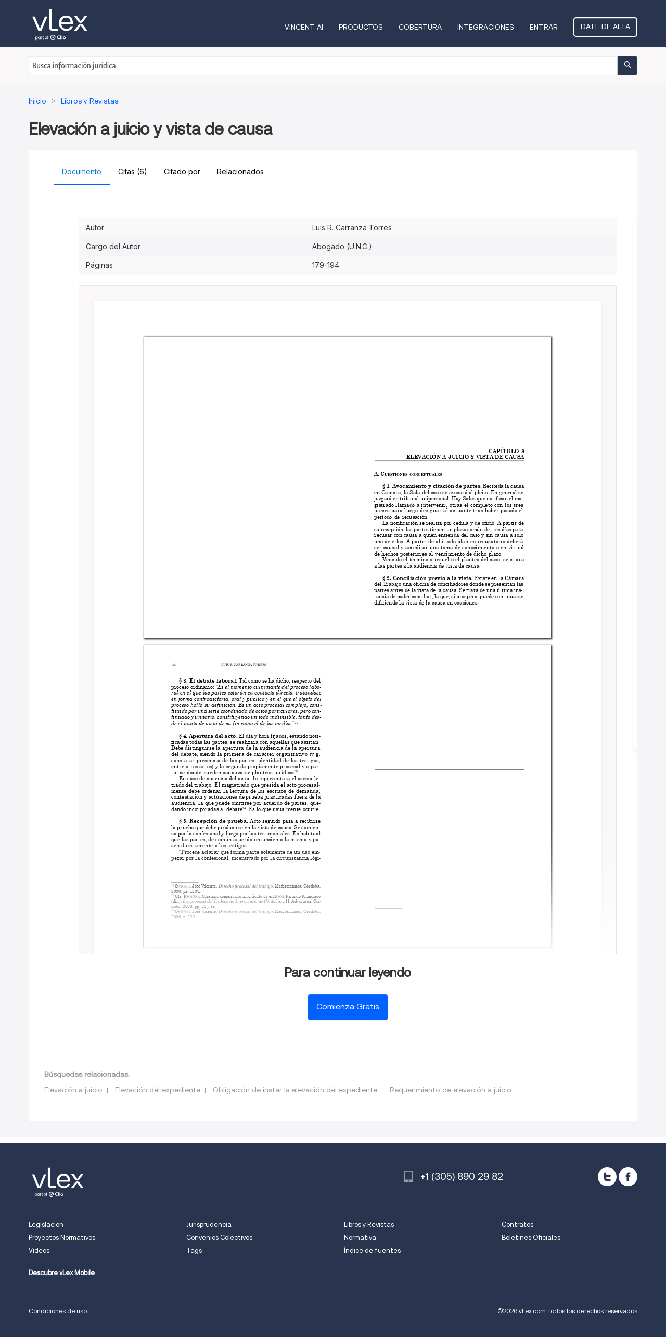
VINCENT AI (304, 27)
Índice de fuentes (372, 1250)
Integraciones (485, 27)
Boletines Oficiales (531, 1237)
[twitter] (607, 1176)
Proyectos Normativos (62, 1237)
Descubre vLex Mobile (62, 1273)
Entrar (544, 27)
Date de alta (605, 26)
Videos (39, 1250)
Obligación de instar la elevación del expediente (295, 1090)
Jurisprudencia (209, 1224)
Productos (361, 27)
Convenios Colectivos (219, 1237)
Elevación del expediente (157, 1090)
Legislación (46, 1224)
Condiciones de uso (58, 1310)
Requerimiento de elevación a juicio (450, 1090)
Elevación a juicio (73, 1090)
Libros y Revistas (369, 1224)
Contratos (517, 1224)
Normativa (360, 1237)
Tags (194, 1250)
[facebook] (628, 1176)
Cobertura (420, 27)
